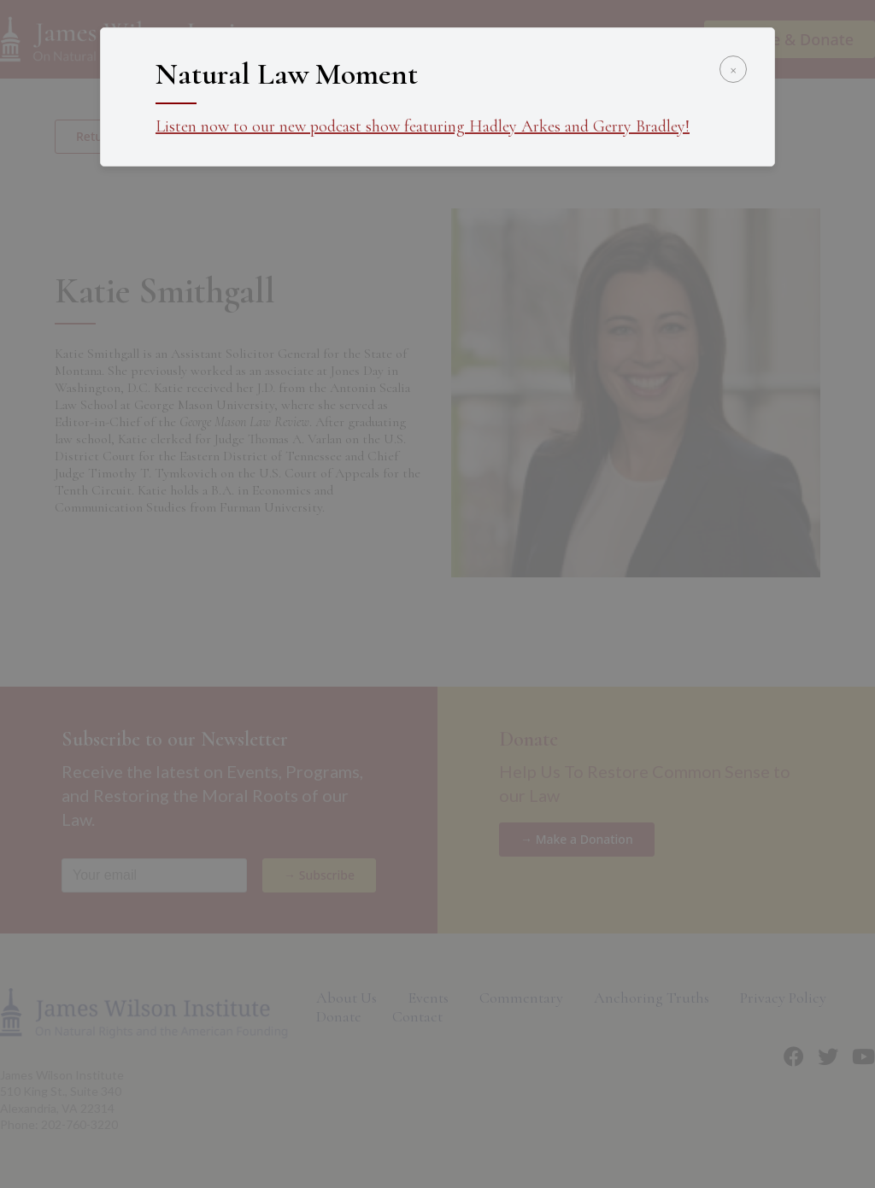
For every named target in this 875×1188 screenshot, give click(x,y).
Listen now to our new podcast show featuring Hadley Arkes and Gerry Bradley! (423, 126)
